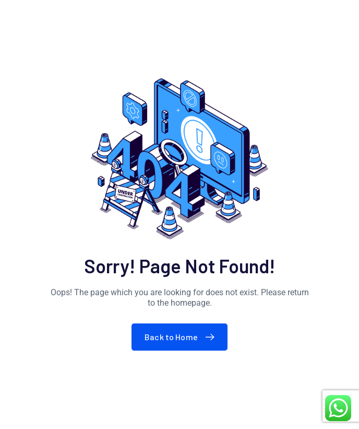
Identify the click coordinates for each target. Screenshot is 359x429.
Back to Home (182, 337)
